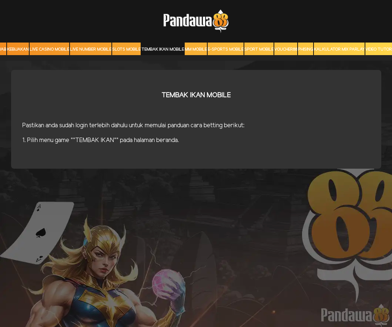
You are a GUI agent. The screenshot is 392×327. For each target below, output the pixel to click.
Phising (305, 49)
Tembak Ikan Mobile (162, 49)
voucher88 (285, 49)
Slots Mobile (126, 49)
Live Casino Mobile (49, 49)
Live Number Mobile (90, 49)
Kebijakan (18, 49)
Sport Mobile (259, 49)
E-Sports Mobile (226, 49)
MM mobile (196, 49)
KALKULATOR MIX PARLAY (339, 49)
